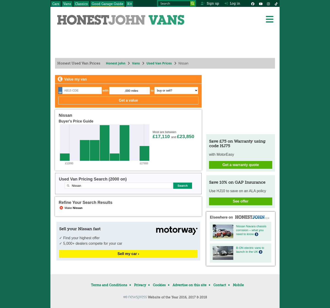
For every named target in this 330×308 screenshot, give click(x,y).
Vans (67, 4)
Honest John (115, 63)
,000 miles (131, 90)
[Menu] (269, 19)
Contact (219, 285)
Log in (232, 3)
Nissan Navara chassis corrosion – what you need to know (251, 230)
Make (70, 208)
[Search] (192, 3)
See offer (240, 201)
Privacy (140, 285)
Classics (81, 4)
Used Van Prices (159, 63)
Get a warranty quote (240, 165)
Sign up (210, 3)
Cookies (159, 285)
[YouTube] (260, 3)
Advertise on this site (189, 285)
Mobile (238, 285)
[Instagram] (268, 3)
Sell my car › (128, 254)
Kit (129, 4)
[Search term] (176, 3)
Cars (55, 4)
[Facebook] (252, 3)
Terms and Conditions (109, 285)
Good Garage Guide (107, 4)
